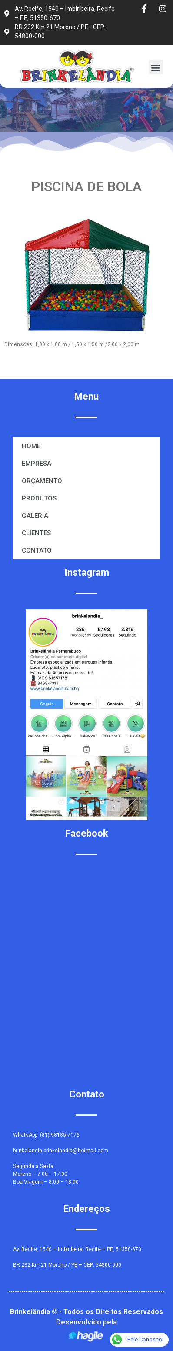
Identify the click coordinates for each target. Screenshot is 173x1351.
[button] (156, 67)
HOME (31, 446)
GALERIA (35, 516)
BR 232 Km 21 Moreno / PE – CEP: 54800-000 (67, 1265)
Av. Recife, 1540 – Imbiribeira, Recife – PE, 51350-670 (77, 1249)
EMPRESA (36, 463)
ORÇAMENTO (42, 481)
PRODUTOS (39, 498)
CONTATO (37, 550)
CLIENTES (36, 533)
